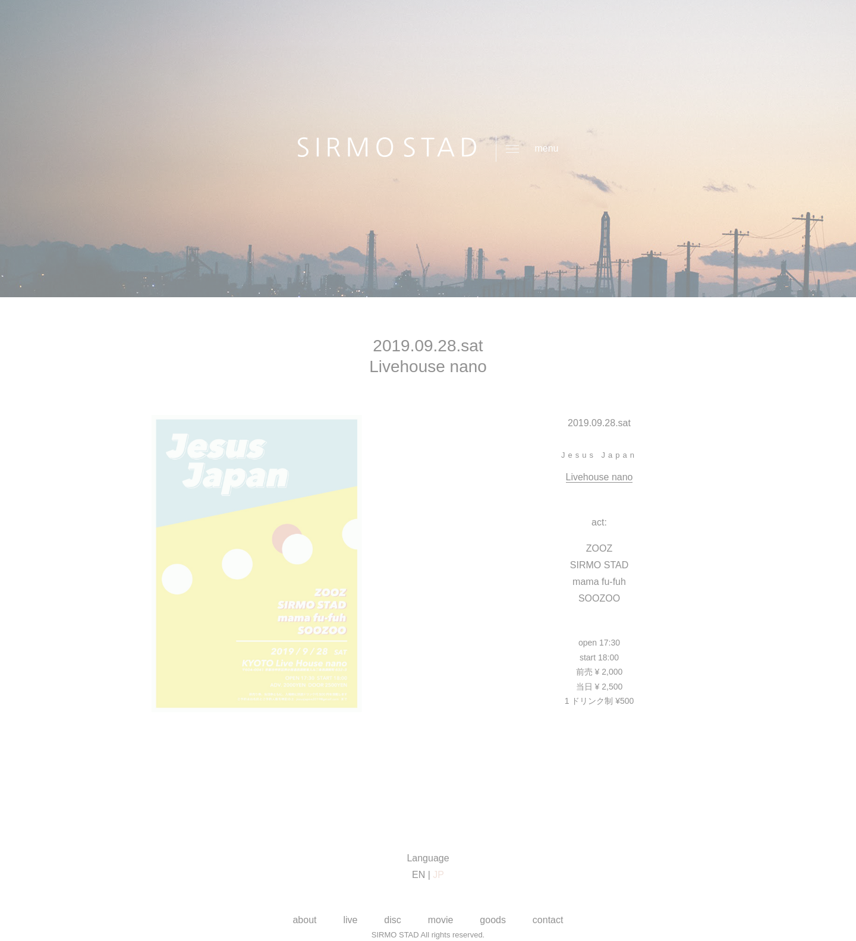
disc (392, 920)
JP (438, 875)
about (304, 920)
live (350, 920)
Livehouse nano (599, 477)
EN (418, 875)
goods (493, 920)
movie (441, 920)
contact (548, 920)
